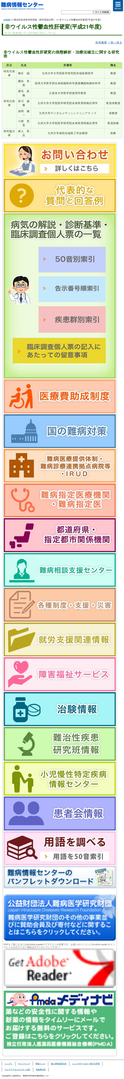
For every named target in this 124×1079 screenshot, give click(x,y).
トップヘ (9, 1064)
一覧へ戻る (115, 42)
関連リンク (40, 1064)
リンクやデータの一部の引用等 (86, 1064)
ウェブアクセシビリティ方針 (17, 1069)
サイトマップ (24, 1064)
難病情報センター (24, 6)
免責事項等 (41, 1069)
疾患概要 (101, 42)
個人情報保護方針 (59, 1064)
